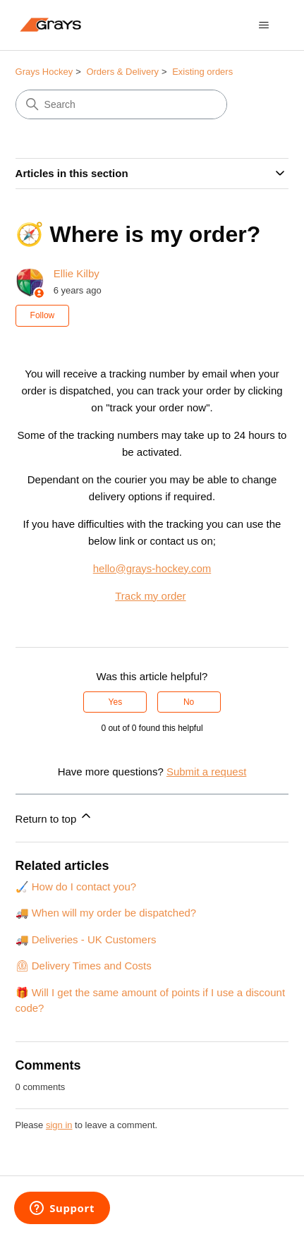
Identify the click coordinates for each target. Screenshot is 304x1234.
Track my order (150, 596)
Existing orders (202, 71)
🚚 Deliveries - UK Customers (86, 939)
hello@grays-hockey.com (152, 568)
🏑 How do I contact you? (76, 887)
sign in (59, 1125)
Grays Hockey (44, 71)
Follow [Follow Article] (42, 315)
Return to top (55, 817)
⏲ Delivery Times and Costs (84, 966)
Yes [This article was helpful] (116, 702)
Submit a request (206, 772)
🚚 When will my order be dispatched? (106, 913)
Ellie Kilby (76, 273)
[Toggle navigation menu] (263, 25)
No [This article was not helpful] (188, 702)
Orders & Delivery (122, 71)
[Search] (121, 104)
